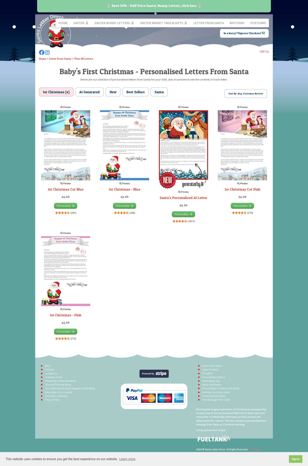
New (113, 92)
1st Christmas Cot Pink (242, 189)
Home (63, 23)
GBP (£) (264, 51)
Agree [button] (296, 459)
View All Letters (83, 58)
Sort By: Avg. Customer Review (245, 93)
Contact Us (51, 373)
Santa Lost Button (212, 384)
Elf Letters (207, 373)
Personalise (65, 205)
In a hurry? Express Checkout (244, 33)
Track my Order (53, 377)
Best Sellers (135, 92)
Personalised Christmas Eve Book (220, 388)
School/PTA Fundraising (58, 384)
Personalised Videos (213, 377)
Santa (159, 92)
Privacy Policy (52, 399)
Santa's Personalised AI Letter (183, 198)
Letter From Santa (60, 58)
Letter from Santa (208, 23)
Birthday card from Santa (216, 392)
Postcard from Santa (213, 396)
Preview (65, 107)
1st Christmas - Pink (65, 315)
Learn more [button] (127, 459)
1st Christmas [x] (56, 92)
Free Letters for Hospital (58, 392)
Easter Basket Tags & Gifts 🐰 (164, 23)
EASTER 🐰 (81, 23)
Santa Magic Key (211, 381)
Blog (47, 366)
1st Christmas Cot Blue (65, 189)
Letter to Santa (210, 369)
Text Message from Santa (216, 399)
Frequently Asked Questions (60, 381)
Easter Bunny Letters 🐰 (114, 23)
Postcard (258, 23)
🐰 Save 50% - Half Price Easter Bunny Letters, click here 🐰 (154, 6)
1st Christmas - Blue (124, 189)
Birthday (237, 23)
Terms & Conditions (56, 396)
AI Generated (89, 92)
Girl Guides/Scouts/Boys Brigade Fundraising (70, 388)
